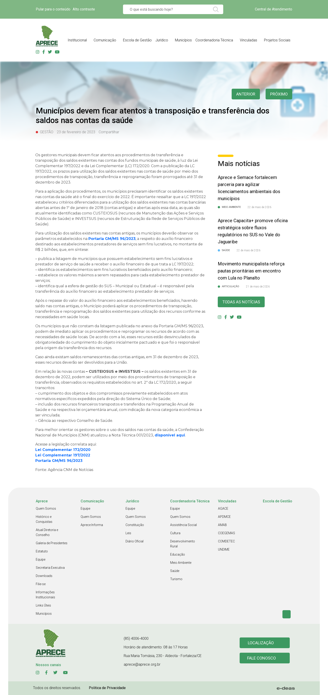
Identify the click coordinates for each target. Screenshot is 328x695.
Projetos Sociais (277, 40)
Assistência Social (183, 525)
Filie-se (41, 584)
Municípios (183, 40)
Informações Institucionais (45, 594)
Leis (128, 533)
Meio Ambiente (180, 562)
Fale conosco (261, 658)
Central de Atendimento (273, 9)
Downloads (44, 576)
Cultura (175, 533)
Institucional (77, 40)
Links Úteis (43, 605)
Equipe (40, 559)
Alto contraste (84, 9)
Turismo (176, 579)
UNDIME (224, 549)
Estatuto (42, 551)
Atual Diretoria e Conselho (47, 532)
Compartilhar (109, 132)
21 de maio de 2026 (258, 286)
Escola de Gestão (137, 40)
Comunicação (105, 40)
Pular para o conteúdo (53, 9)
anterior (245, 94)
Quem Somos (46, 508)
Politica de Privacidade (107, 688)
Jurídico (161, 40)
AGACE (223, 508)
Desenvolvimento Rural (182, 543)
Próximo (279, 94)
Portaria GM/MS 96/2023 (59, 460)
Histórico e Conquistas (44, 519)
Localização (261, 642)
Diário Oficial (135, 541)
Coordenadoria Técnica (214, 40)
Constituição (135, 525)
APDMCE (224, 517)
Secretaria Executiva (50, 567)
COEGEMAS (226, 533)
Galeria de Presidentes (51, 543)
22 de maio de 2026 (259, 207)
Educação (177, 554)
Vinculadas (248, 40)
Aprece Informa (92, 525)
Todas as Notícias (241, 302)
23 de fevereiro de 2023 (76, 132)
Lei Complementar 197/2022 (63, 455)
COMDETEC (226, 541)
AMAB (222, 525)
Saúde (174, 571)
